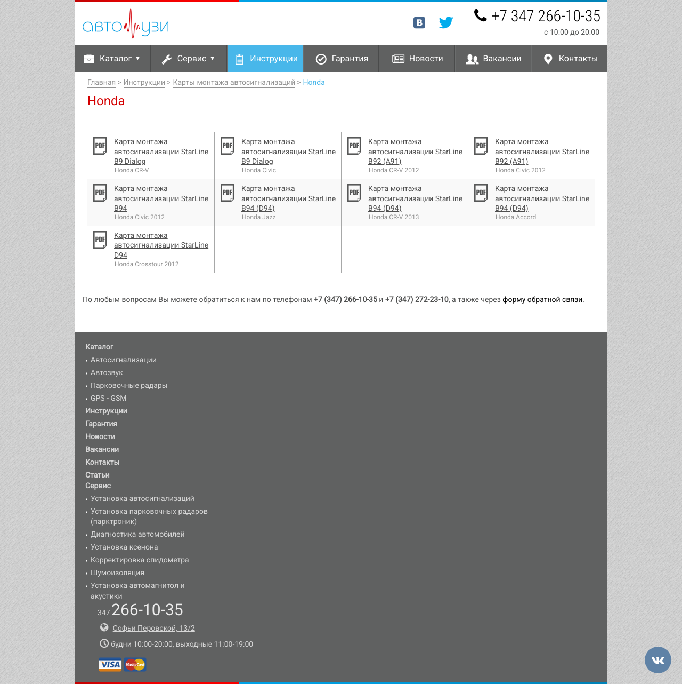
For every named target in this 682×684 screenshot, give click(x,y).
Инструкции (274, 58)
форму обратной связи (542, 300)
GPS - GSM (109, 398)
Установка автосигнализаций (142, 499)
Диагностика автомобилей (138, 534)
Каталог (122, 58)
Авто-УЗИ (125, 23)
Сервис (197, 58)
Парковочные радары (129, 385)
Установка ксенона (124, 547)
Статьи (97, 475)
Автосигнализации (124, 360)
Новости (426, 58)
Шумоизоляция (117, 573)
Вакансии (502, 58)
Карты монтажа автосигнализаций (234, 82)
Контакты (578, 58)
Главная (101, 82)
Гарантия (350, 58)
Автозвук (107, 373)
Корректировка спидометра (140, 560)
